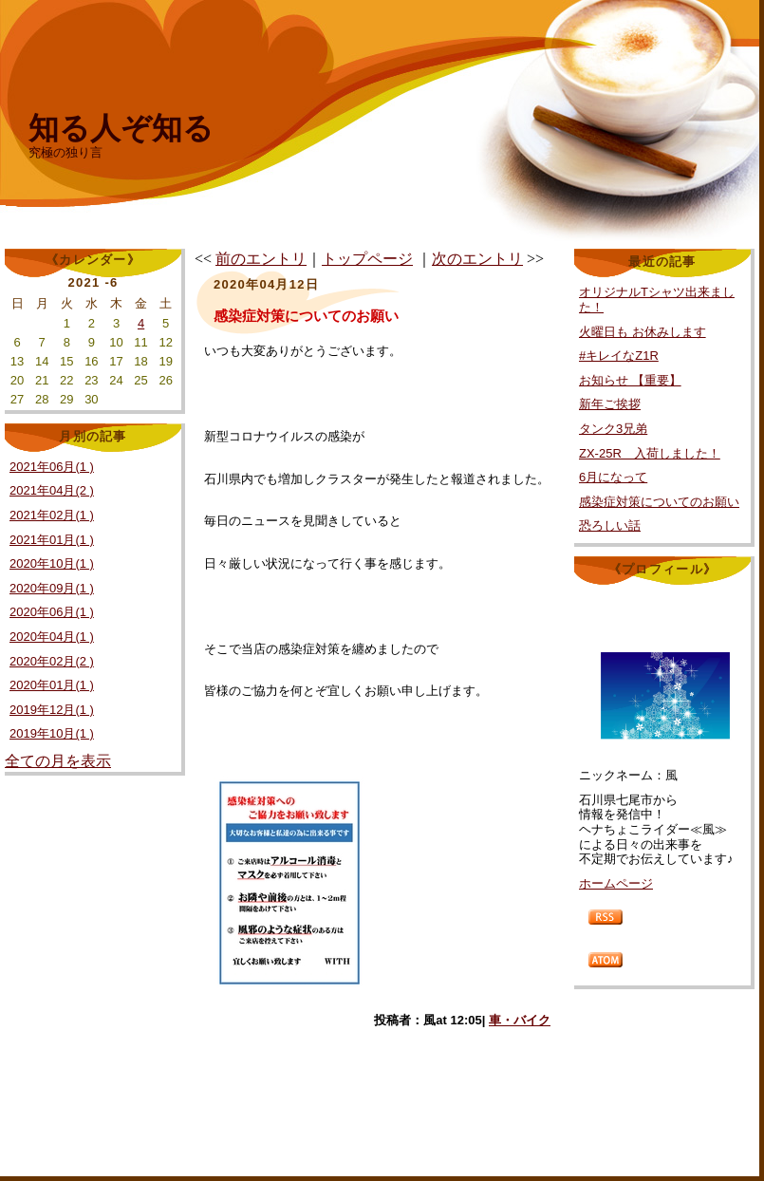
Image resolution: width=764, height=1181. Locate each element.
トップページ (367, 259)
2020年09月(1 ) (51, 588)
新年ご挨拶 (610, 404)
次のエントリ (477, 259)
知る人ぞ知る (121, 128)
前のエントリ (261, 259)
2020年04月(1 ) (51, 636)
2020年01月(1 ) (51, 685)
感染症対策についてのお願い (659, 502)
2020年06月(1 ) (51, 612)
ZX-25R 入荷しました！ (649, 453)
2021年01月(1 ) (51, 540)
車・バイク (519, 1020)
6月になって (613, 477)
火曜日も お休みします (642, 332)
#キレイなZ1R (619, 355)
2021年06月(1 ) (51, 466)
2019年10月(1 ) (51, 733)
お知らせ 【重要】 (630, 380)
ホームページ (616, 883)
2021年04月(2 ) (51, 490)
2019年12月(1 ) (51, 710)
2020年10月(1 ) (51, 563)
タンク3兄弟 (613, 429)
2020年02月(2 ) (51, 661)
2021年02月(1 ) (51, 515)
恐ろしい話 (610, 525)
